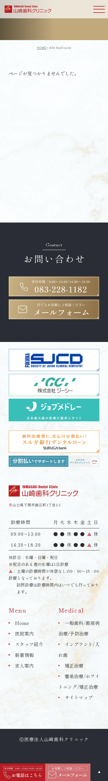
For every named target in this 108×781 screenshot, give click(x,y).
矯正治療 (74, 665)
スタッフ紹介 (29, 644)
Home (22, 622)
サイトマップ (79, 697)
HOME (42, 48)
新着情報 (24, 655)
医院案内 (24, 633)
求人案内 (24, 665)
